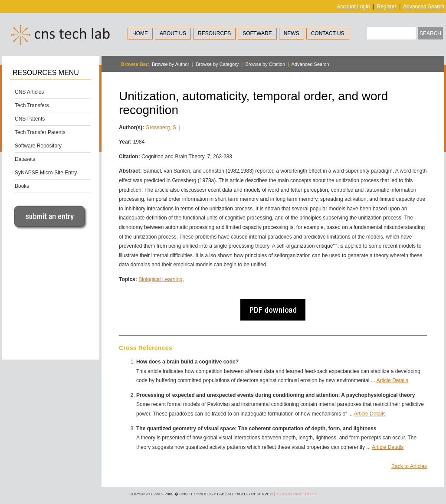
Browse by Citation (265, 64)
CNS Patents (30, 119)
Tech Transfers (32, 105)
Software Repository (38, 146)
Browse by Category (217, 64)
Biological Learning (160, 279)
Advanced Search (423, 6)
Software (257, 33)
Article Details (392, 380)
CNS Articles (29, 92)
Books (22, 186)
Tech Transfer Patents (40, 132)
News (291, 33)
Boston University (295, 494)
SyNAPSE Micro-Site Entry (46, 173)
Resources (214, 33)
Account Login (353, 6)
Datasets (25, 159)
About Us (173, 33)
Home (140, 33)
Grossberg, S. (161, 127)
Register (387, 6)
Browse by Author (170, 64)
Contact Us (327, 33)
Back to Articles (409, 466)
